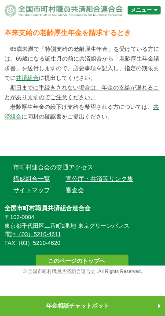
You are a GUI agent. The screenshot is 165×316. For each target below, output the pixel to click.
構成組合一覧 (31, 178)
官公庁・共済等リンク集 (99, 178)
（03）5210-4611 (38, 234)
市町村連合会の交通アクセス (53, 167)
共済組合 (27, 78)
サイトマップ (31, 190)
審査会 (75, 190)
